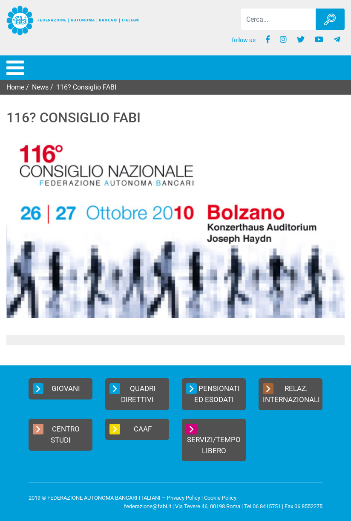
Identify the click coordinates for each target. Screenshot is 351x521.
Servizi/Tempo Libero (213, 439)
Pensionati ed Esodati (213, 393)
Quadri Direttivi (132, 393)
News (40, 87)
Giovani (56, 388)
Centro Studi (56, 434)
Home (15, 87)
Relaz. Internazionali (291, 393)
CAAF (130, 429)
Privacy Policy (183, 498)
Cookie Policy (220, 498)
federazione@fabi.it (147, 506)
